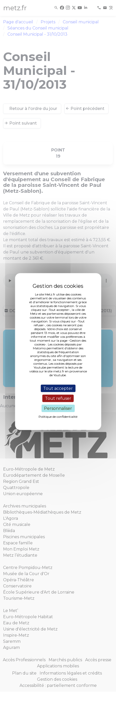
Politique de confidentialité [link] (58, 417)
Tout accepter (58, 388)
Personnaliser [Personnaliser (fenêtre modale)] (58, 408)
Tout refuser (58, 398)
